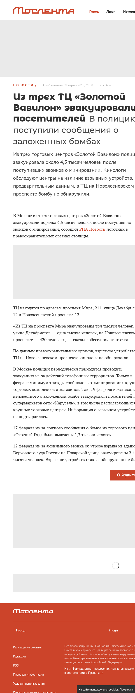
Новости (23, 85)
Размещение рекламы (27, 647)
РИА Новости (93, 229)
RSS (16, 665)
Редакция (19, 656)
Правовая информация (28, 674)
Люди (113, 630)
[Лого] (43, 10)
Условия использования (29, 683)
